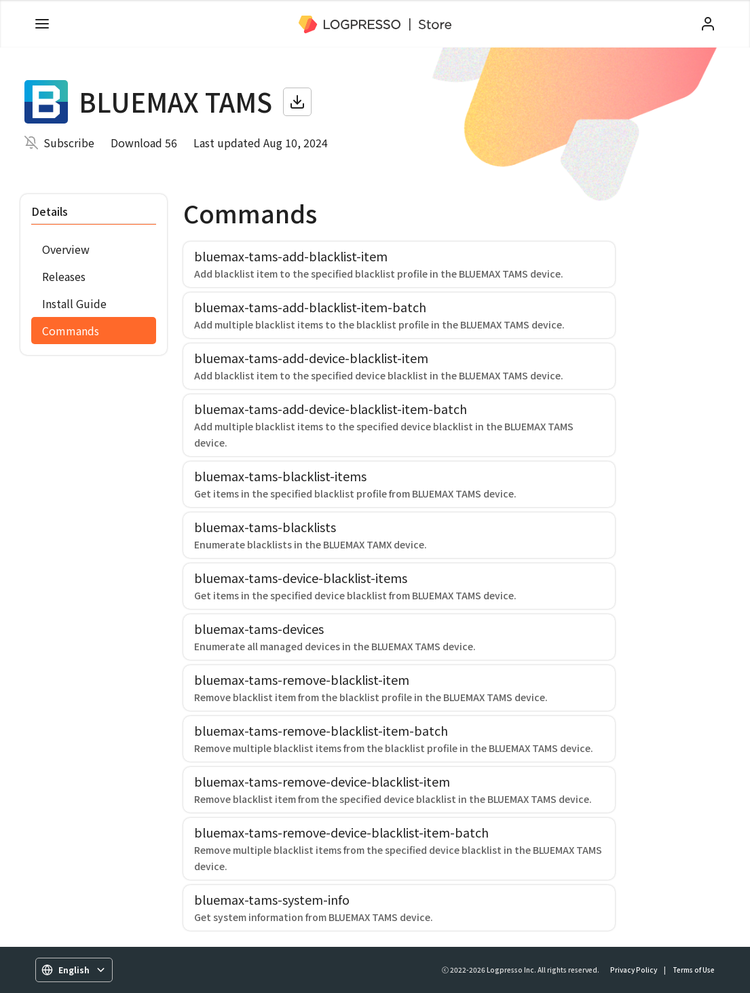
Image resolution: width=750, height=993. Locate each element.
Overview (66, 249)
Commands (70, 330)
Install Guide (74, 303)
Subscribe (68, 142)
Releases (64, 276)
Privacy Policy (633, 969)
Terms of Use (694, 969)
